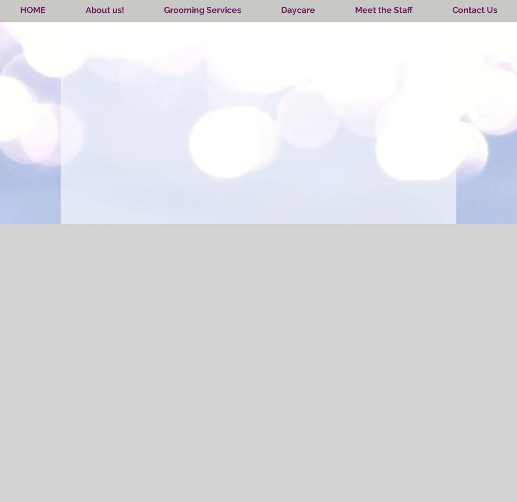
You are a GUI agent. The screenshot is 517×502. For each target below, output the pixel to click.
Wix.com (176, 497)
